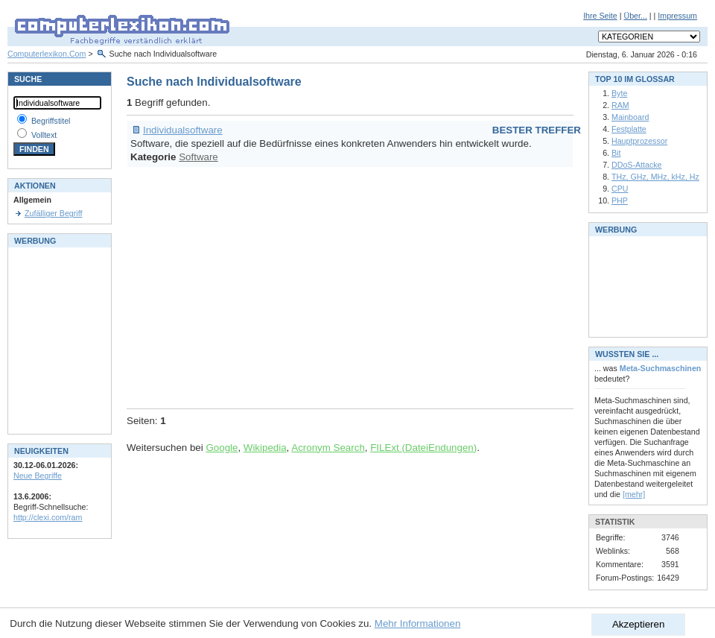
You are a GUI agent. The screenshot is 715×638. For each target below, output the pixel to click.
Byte (619, 93)
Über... (634, 15)
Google (222, 447)
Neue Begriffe (37, 475)
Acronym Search (328, 447)
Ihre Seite (600, 15)
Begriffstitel (51, 120)
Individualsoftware (183, 130)
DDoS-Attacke (636, 164)
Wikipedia (265, 447)
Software (198, 156)
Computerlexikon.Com (46, 53)
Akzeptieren (638, 624)
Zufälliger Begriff (53, 213)
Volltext (44, 134)
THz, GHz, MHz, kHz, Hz (655, 176)
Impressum (677, 15)
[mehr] (634, 494)
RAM (620, 105)
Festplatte (628, 128)
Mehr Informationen (418, 623)
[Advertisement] (334, 285)
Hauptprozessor (639, 140)
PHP (619, 200)
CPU (620, 188)
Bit (615, 152)
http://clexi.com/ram (47, 517)
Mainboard (630, 117)
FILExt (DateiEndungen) (423, 447)
